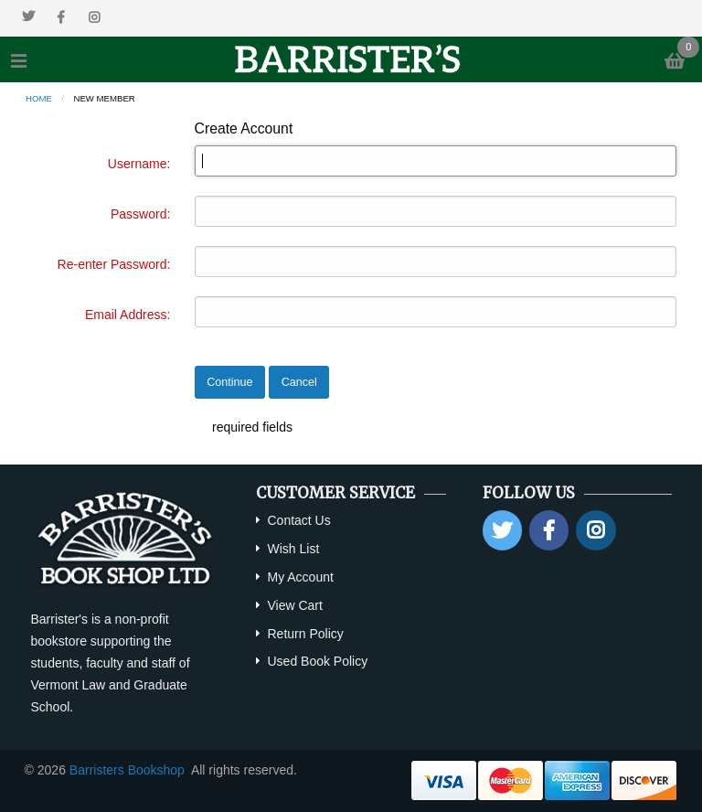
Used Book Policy (317, 661)
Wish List (293, 548)
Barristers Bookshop (127, 770)
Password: (140, 214)
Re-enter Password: (114, 264)
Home (39, 98)
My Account (300, 577)
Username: (139, 163)
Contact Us (298, 520)
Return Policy (305, 633)
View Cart (294, 605)
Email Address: (127, 314)
